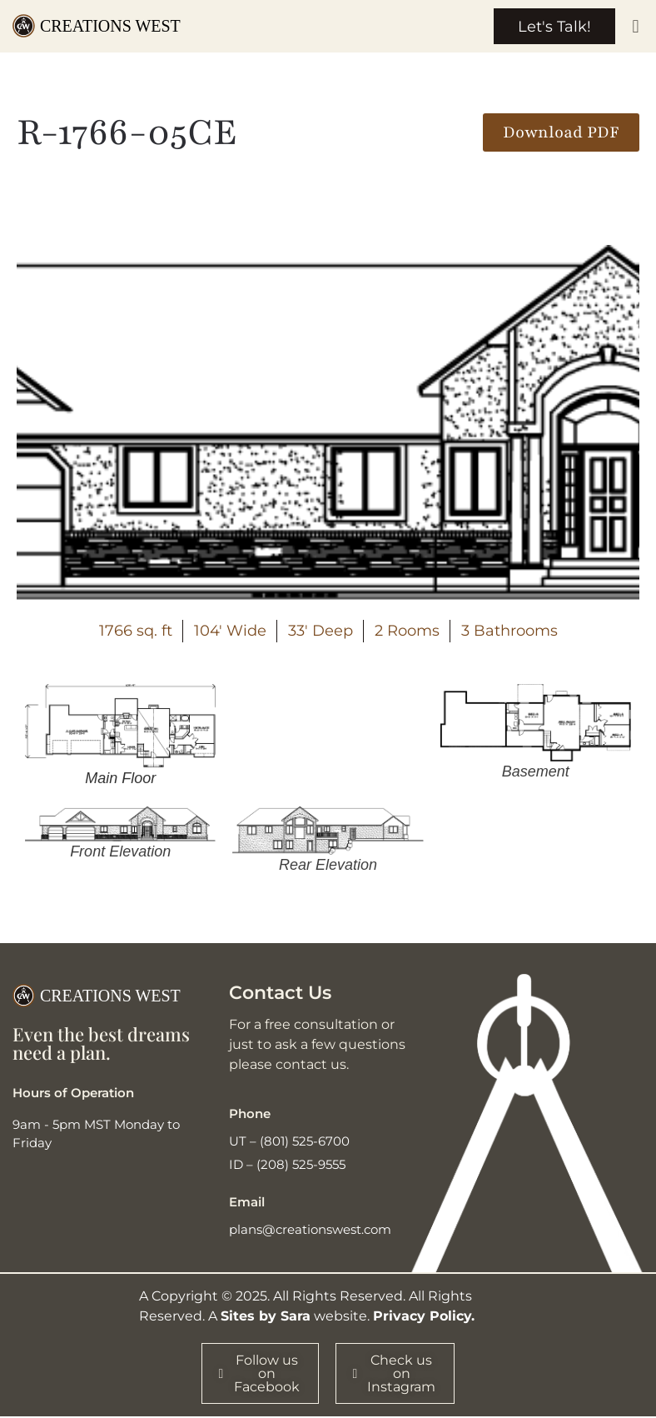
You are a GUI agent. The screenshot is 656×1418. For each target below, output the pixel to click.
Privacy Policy (422, 1317)
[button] (636, 27)
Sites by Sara (266, 1317)
